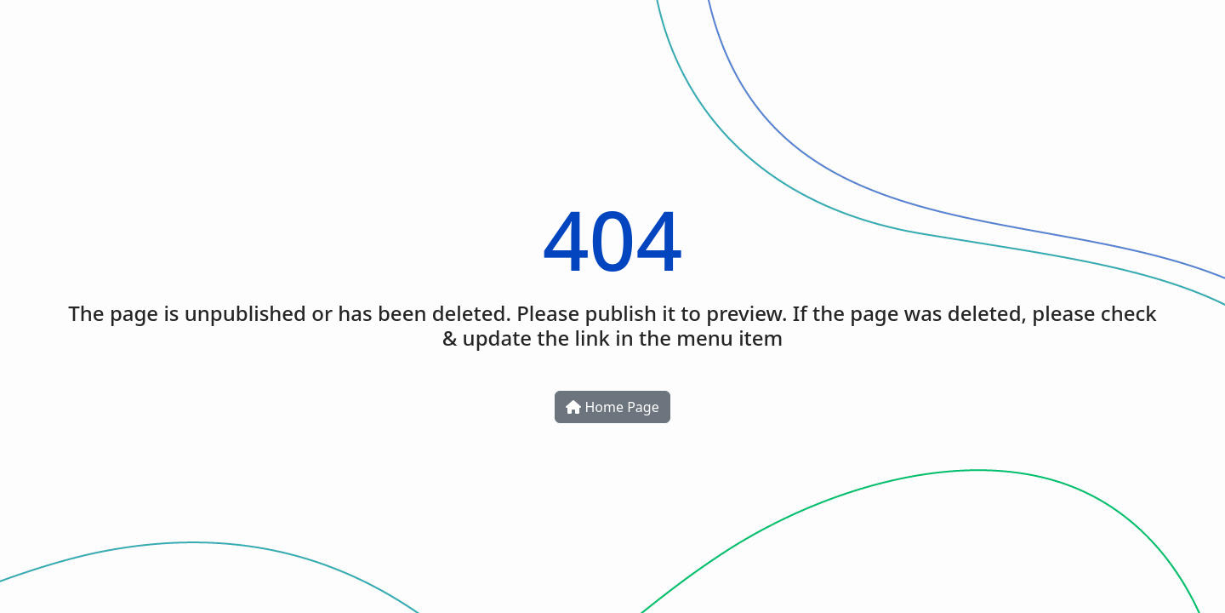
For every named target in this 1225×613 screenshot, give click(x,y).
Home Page (612, 407)
